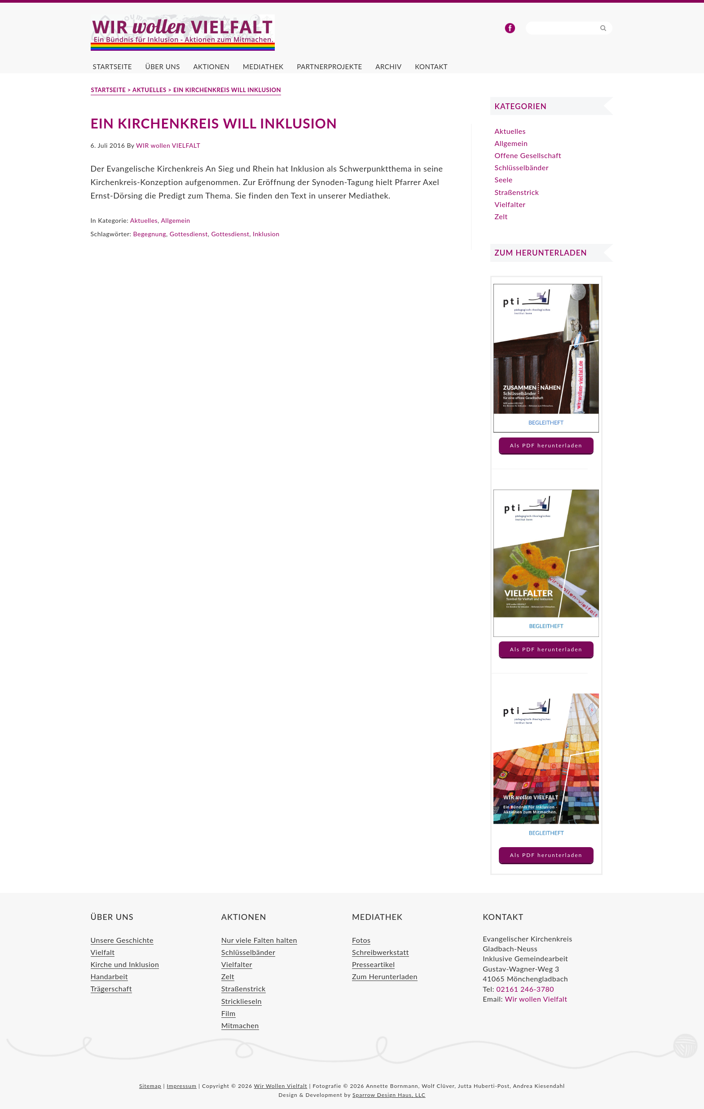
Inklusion (266, 234)
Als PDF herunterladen (546, 445)
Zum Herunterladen (385, 976)
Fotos (361, 940)
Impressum (182, 1085)
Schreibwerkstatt (380, 952)
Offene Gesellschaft (528, 155)
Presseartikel (373, 964)
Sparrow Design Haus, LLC (389, 1094)
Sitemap (150, 1085)
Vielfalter (510, 204)
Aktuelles (144, 220)
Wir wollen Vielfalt (536, 998)
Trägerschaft (111, 988)
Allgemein (175, 220)
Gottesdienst (189, 234)
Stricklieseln (241, 1001)
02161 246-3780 (525, 989)
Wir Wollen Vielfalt (198, 33)
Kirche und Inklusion (125, 964)
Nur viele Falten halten (259, 940)
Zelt (501, 216)
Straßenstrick (517, 192)
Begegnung (149, 234)
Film (228, 1013)
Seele (504, 179)
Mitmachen (240, 1025)
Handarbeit (109, 976)
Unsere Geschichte (122, 940)
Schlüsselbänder (522, 167)
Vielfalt (103, 952)
